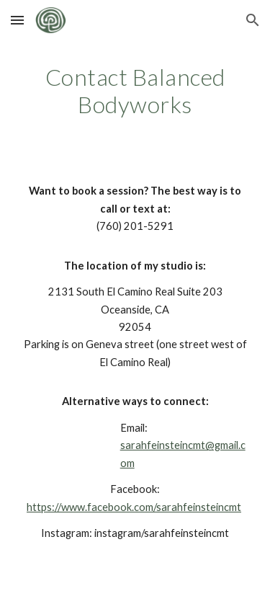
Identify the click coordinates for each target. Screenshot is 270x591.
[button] (17, 20)
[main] (135, 91)
